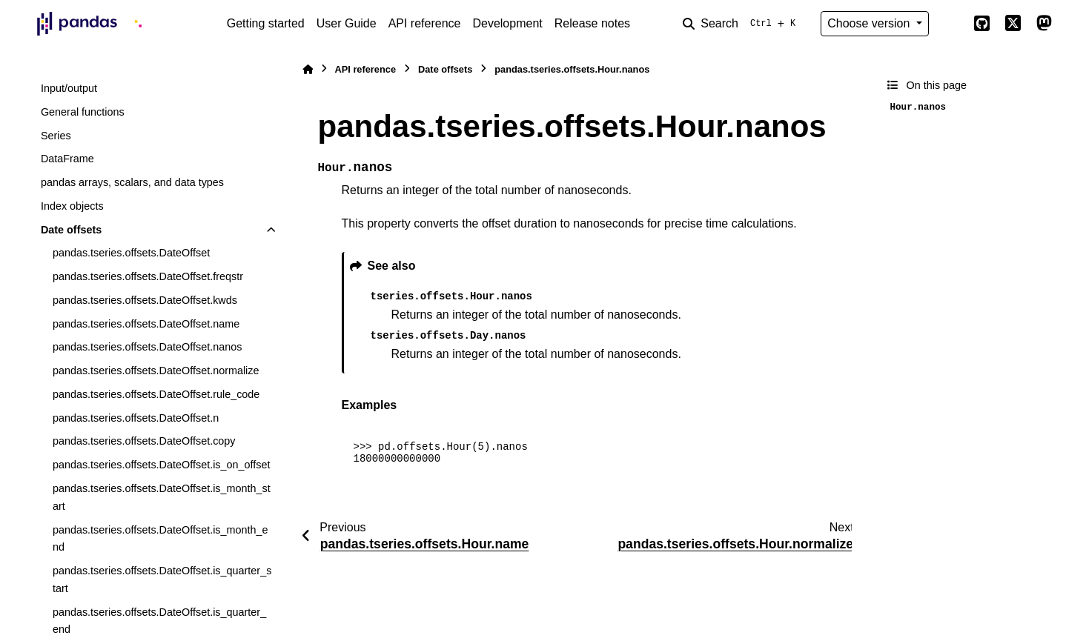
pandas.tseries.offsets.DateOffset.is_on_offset (162, 465)
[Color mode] (951, 23)
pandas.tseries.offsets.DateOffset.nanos (147, 347)
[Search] (742, 24)
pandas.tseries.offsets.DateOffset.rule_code (156, 394)
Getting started (266, 23)
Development (507, 23)
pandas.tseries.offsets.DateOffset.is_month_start (162, 497)
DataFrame (67, 159)
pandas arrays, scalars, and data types (132, 182)
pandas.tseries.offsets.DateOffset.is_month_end (160, 539)
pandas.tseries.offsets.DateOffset (131, 253)
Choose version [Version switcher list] (870, 23)
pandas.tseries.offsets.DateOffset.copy (144, 441)
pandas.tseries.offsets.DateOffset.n (136, 418)
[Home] (307, 69)
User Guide (347, 23)
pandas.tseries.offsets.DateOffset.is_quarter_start (162, 579)
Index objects (72, 206)
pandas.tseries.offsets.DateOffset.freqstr (148, 276)
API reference (424, 23)
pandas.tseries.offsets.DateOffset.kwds (145, 300)
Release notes (592, 23)
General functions (83, 112)
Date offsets (71, 230)
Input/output (69, 88)
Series (56, 136)
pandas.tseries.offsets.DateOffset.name (146, 324)
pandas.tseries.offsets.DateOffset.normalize (156, 370)
